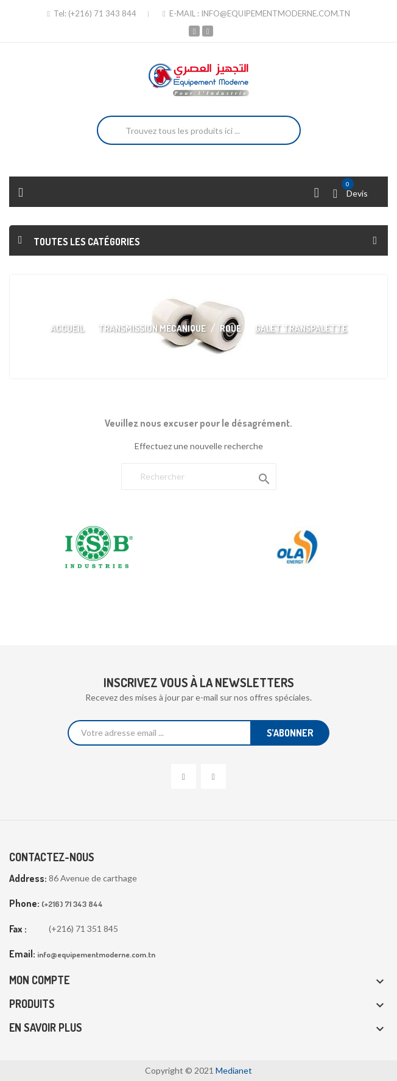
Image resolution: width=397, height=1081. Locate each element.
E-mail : (182, 13)
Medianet (234, 1070)
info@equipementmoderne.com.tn (275, 13)
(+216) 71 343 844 (102, 13)
